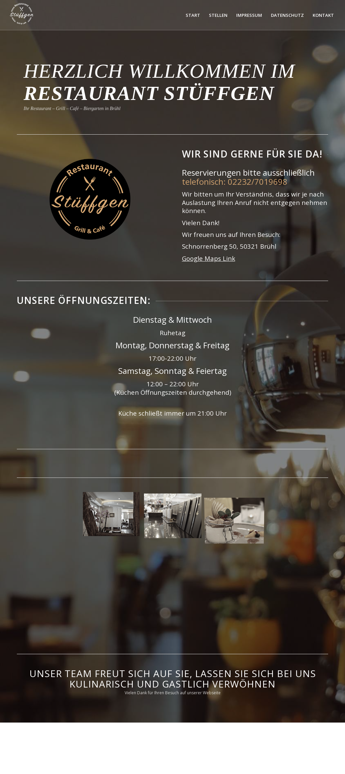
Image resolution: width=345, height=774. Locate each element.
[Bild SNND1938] (175, 516)
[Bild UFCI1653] (114, 516)
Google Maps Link (208, 258)
